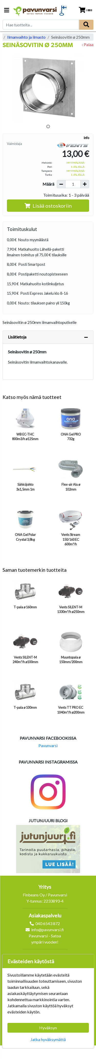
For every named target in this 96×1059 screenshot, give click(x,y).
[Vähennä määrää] (61, 184)
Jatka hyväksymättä (48, 1039)
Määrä (48, 184)
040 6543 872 (47, 923)
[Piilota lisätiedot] (86, 337)
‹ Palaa (87, 44)
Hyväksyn (48, 1027)
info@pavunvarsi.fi (47, 929)
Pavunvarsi (48, 745)
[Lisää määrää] (85, 184)
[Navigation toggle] (7, 10)
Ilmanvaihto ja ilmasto (26, 37)
